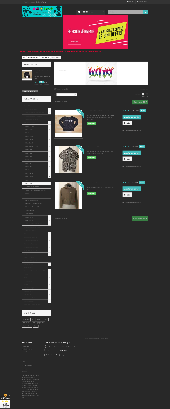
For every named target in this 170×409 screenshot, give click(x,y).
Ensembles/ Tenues (31, 200)
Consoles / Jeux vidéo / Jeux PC (34, 271)
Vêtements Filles (29, 123)
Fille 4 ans (28, 153)
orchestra (26, 319)
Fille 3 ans (28, 150)
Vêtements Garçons (30, 109)
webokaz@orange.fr (59, 355)
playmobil (40, 323)
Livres (26, 274)
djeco (35, 326)
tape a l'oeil (26, 323)
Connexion (130, 2)
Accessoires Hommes (31, 237)
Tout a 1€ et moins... (30, 106)
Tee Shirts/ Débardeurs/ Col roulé (35, 190)
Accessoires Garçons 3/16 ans (34, 112)
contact (24, 369)
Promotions (30, 64)
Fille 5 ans (28, 156)
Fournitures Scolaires (31, 298)
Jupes (27, 197)
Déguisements (28, 267)
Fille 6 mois (29, 133)
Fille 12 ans (29, 176)
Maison (26, 284)
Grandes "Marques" (30, 261)
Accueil (24, 352)
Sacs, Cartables (29, 257)
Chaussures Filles (30, 230)
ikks (33, 319)
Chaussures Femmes (31, 247)
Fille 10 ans (29, 173)
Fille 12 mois (29, 139)
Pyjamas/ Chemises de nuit (33, 203)
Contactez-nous (142, 2)
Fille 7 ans (28, 163)
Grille (143, 95)
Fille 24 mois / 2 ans (31, 146)
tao (34, 323)
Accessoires (29, 213)
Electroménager (29, 288)
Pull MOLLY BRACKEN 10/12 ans (100, 111)
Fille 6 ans (28, 160)
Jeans (27, 180)
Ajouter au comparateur (133, 131)
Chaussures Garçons (31, 119)
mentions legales (27, 365)
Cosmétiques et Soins (31, 251)
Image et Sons (28, 291)
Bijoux (26, 254)
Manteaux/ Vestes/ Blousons (34, 207)
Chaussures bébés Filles (32, 227)
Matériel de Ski (29, 301)
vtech (45, 319)
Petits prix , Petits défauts (32, 304)
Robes (27, 193)
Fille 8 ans (28, 166)
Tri (55, 94)
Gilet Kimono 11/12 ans (95, 147)
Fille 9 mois (29, 136)
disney (39, 319)
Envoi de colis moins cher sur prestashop (96, 338)
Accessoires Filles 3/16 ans (33, 224)
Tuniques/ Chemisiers (32, 187)
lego (29, 326)
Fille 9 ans (28, 170)
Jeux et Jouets (28, 264)
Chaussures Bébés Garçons (33, 116)
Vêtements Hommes (30, 234)
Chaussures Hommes (31, 240)
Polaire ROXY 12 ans (94, 183)
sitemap (24, 372)
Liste (147, 95)
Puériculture (28, 281)
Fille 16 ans (29, 220)
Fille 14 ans (29, 217)
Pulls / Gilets (29, 183)
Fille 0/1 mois (29, 126)
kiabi (24, 326)
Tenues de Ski (29, 210)
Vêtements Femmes (30, 244)
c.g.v (23, 361)
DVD (25, 277)
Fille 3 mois (29, 129)
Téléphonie (27, 294)
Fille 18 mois (29, 143)
